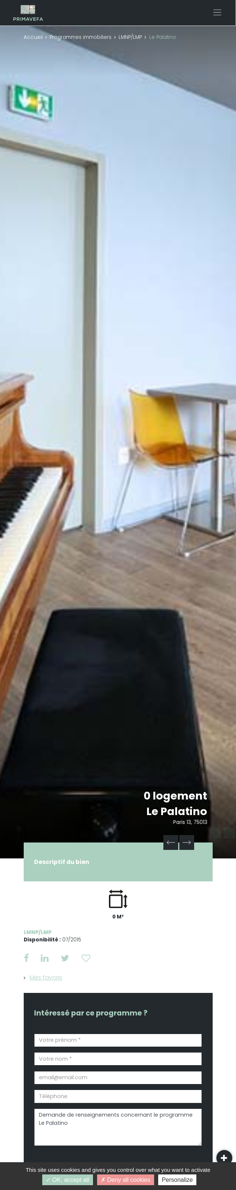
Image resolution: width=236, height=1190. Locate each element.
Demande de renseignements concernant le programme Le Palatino (118, 1127)
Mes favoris (46, 977)
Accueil (33, 37)
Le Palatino (176, 811)
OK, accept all (67, 1180)
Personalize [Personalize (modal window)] (177, 1180)
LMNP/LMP (130, 37)
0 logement (175, 795)
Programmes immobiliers (81, 37)
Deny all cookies (125, 1180)
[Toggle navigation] (217, 12)
